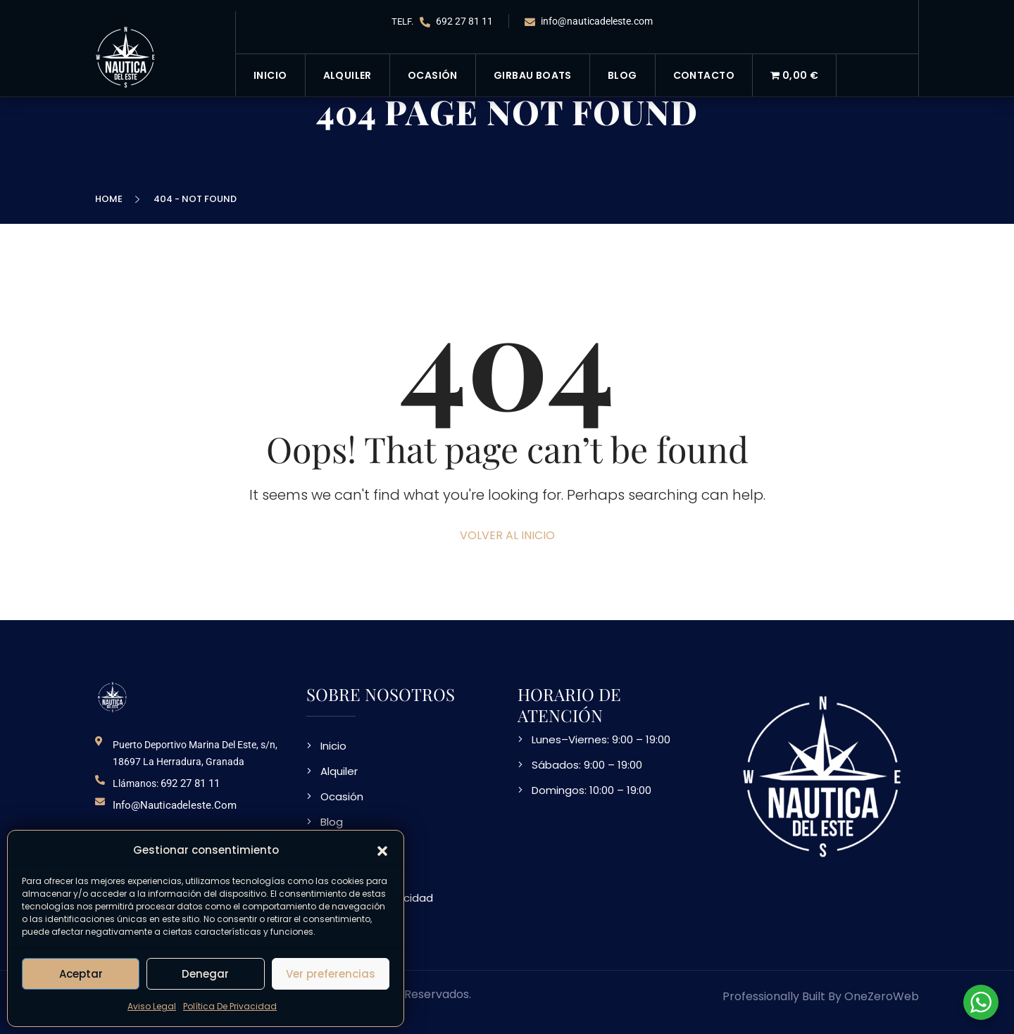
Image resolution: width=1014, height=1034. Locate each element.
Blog (622, 75)
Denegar (205, 973)
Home (111, 199)
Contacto (703, 75)
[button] (382, 850)
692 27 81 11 (456, 21)
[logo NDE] (112, 696)
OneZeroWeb (881, 996)
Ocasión (433, 75)
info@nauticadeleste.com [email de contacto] (175, 805)
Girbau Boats (533, 75)
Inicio (270, 75)
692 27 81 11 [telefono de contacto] (190, 783)
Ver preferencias (330, 973)
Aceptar (81, 973)
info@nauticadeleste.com (589, 21)
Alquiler (347, 75)
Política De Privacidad (230, 1006)
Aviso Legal (151, 1006)
